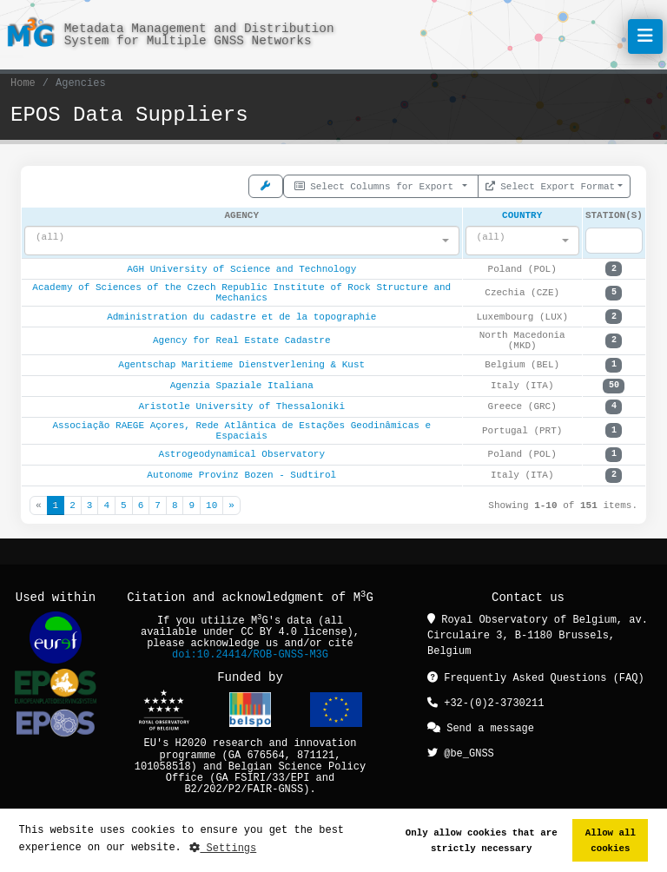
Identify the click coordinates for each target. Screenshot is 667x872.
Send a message (480, 726)
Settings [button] (222, 848)
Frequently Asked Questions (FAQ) (535, 678)
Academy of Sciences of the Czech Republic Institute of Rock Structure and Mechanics (241, 293)
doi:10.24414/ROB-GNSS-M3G (250, 655)
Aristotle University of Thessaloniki (241, 406)
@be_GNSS (460, 750)
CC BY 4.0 (269, 632)
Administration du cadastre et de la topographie (241, 317)
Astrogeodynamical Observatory (242, 454)
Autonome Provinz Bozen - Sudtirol (241, 475)
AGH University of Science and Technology (241, 269)
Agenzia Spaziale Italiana (242, 386)
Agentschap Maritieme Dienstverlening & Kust (241, 365)
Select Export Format (550, 184)
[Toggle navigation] (645, 36)
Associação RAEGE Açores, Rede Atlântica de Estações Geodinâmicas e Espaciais (241, 431)
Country (522, 214)
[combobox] (241, 241)
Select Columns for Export (376, 184)
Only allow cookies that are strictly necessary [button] (482, 840)
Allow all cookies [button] (610, 840)
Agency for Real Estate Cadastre (242, 340)
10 (211, 505)
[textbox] (237, 238)
